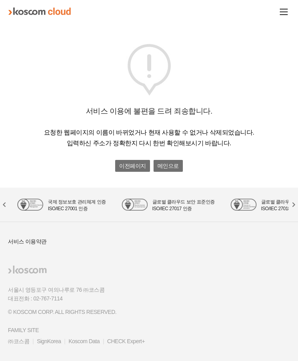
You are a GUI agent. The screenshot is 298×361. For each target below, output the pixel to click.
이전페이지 (132, 166)
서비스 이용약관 (27, 241)
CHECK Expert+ (126, 341)
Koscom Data (84, 341)
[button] (293, 205)
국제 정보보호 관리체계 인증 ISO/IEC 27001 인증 (77, 205)
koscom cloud (39, 12)
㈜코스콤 (18, 341)
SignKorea (49, 341)
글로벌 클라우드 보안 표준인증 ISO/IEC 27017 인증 (183, 205)
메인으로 (168, 166)
